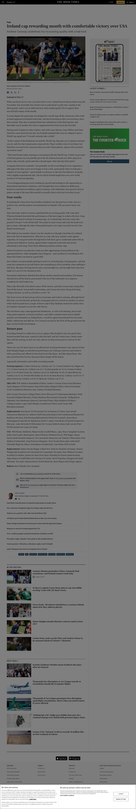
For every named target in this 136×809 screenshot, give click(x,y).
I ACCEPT (120, 794)
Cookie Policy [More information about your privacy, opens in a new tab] (32, 799)
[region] (68, 797)
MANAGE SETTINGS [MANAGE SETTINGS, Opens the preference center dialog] (121, 799)
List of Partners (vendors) (67, 795)
